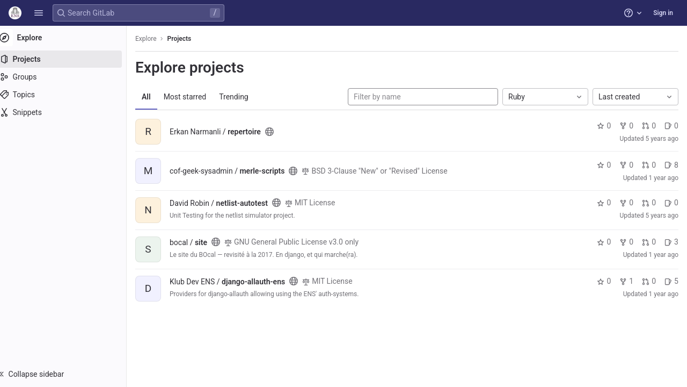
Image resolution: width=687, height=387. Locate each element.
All (157, 96)
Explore (156, 38)
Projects (190, 38)
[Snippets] (68, 112)
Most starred (195, 96)
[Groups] (68, 76)
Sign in (663, 13)
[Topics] (68, 94)
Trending (244, 96)
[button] (38, 13)
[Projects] (68, 59)
